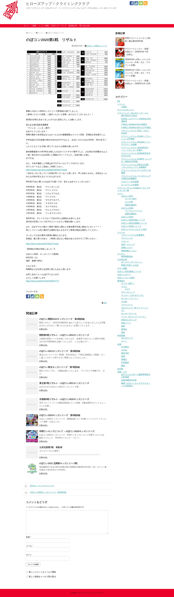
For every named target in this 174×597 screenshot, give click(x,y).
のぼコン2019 (127, 217)
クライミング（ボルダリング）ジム (132, 113)
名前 (28, 537)
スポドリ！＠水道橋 (130, 182)
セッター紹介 (131, 199)
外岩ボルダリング (129, 320)
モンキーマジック (129, 314)
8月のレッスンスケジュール (39, 486)
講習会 (124, 329)
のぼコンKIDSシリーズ (97, 46)
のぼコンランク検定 (126, 278)
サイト (29, 555)
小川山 (124, 350)
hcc (105, 303)
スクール (121, 233)
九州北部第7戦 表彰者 (50, 447)
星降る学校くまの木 (130, 265)
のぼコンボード (124, 275)
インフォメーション (133, 211)
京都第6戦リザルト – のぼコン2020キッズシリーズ (64, 399)
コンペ (120, 194)
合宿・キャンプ (128, 244)
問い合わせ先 (85, 26)
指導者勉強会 (127, 256)
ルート (124, 341)
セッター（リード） (130, 298)
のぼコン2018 (127, 208)
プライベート (127, 305)
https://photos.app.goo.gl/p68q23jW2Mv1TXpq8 (46, 170)
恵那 (123, 356)
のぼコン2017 (127, 196)
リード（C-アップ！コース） (133, 317)
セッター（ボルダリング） (132, 295)
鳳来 (123, 366)
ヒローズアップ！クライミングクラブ (57, 4)
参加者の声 (73, 26)
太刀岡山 (125, 347)
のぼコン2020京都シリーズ (133, 220)
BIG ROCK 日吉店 (129, 116)
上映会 (124, 107)
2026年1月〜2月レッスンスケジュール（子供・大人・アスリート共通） (138, 73)
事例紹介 (121, 281)
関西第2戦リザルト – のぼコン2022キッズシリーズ (64, 335)
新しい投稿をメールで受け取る (42, 577)
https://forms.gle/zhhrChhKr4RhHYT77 (42, 281)
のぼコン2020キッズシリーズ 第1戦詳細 (45, 493)
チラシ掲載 (122, 268)
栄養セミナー (127, 248)
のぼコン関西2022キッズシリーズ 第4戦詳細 (61, 319)
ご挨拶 (33, 26)
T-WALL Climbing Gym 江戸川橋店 (136, 127)
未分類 (120, 369)
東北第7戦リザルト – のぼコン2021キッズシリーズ (64, 383)
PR (118, 101)
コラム (124, 287)
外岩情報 (121, 335)
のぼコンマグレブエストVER (133, 229)
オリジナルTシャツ (125, 110)
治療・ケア (122, 372)
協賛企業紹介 (131, 205)
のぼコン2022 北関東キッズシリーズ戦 (58, 463)
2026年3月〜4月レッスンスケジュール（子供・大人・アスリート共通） (138, 62)
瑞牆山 (124, 359)
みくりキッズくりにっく (131, 262)
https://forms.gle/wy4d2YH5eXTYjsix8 (42, 244)
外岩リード (126, 323)
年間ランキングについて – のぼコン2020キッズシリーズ (66, 431)
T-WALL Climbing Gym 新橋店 (134, 124)
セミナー (121, 254)
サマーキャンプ (128, 292)
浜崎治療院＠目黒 (129, 380)
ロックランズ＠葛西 (130, 185)
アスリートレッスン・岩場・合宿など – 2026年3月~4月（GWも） (137, 52)
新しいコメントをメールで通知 (42, 572)
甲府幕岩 (125, 363)
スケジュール (127, 238)
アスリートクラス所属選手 (132, 235)
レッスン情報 (44, 26)
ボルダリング (127, 338)
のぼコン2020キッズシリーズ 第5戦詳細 (59, 415)
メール (29, 546)
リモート (125, 241)
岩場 (119, 344)
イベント (121, 104)
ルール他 (129, 202)
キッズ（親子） (128, 283)
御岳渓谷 (125, 353)
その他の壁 (122, 260)
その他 (124, 302)
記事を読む (43, 329)
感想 (123, 326)
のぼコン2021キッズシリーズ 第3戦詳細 (59, 351)
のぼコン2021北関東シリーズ (134, 223)
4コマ (127, 289)
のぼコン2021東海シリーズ (129, 271)
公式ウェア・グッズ (58, 26)
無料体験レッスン (129, 251)
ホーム (26, 26)
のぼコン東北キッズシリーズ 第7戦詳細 (59, 367)
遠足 (123, 332)
